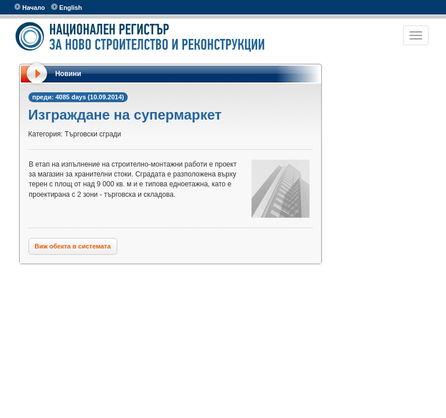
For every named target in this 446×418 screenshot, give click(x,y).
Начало (30, 7)
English (66, 7)
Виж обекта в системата (73, 246)
